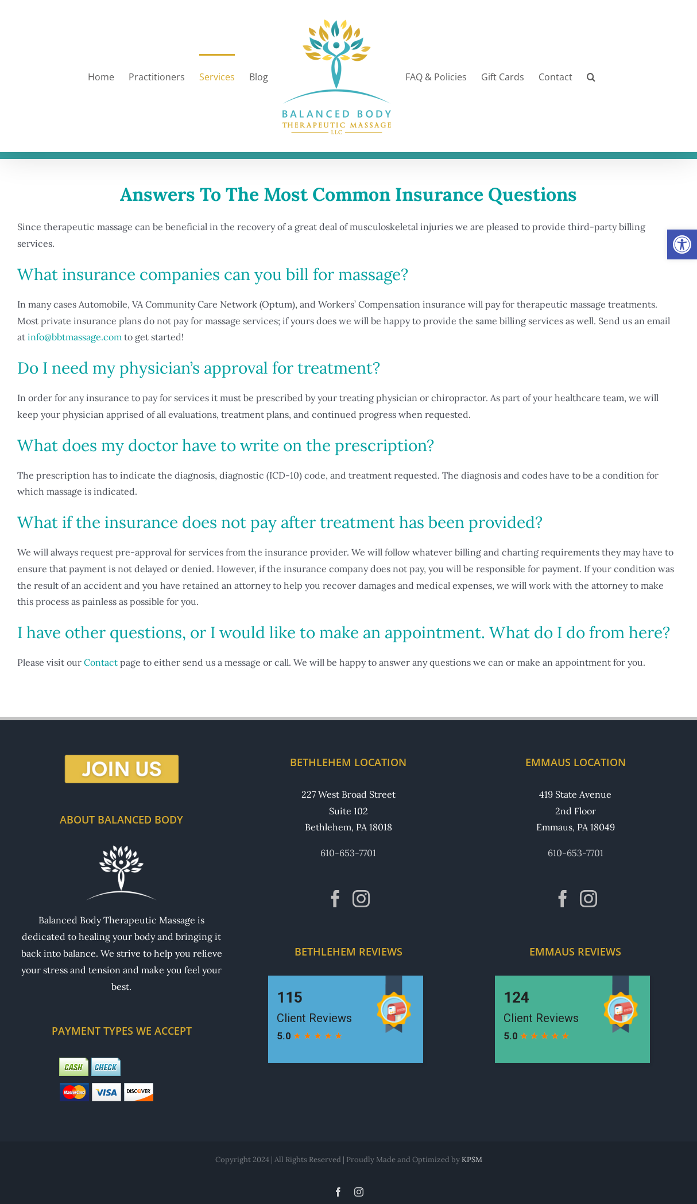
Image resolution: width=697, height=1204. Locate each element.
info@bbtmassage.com (75, 337)
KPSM (472, 1159)
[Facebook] (335, 898)
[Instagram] (361, 898)
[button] (682, 244)
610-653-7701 (348, 853)
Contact (101, 662)
